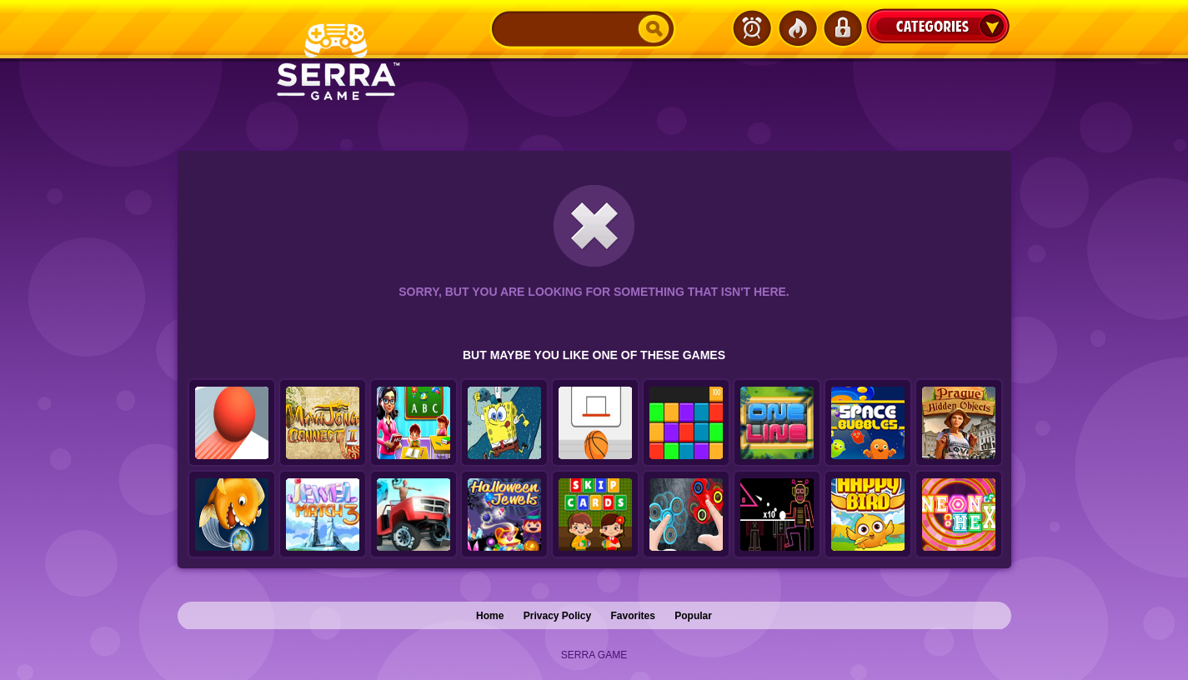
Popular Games (797, 28)
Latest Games (752, 28)
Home (490, 616)
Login (842, 28)
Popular (693, 616)
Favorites (633, 616)
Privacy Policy (557, 616)
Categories (938, 25)
